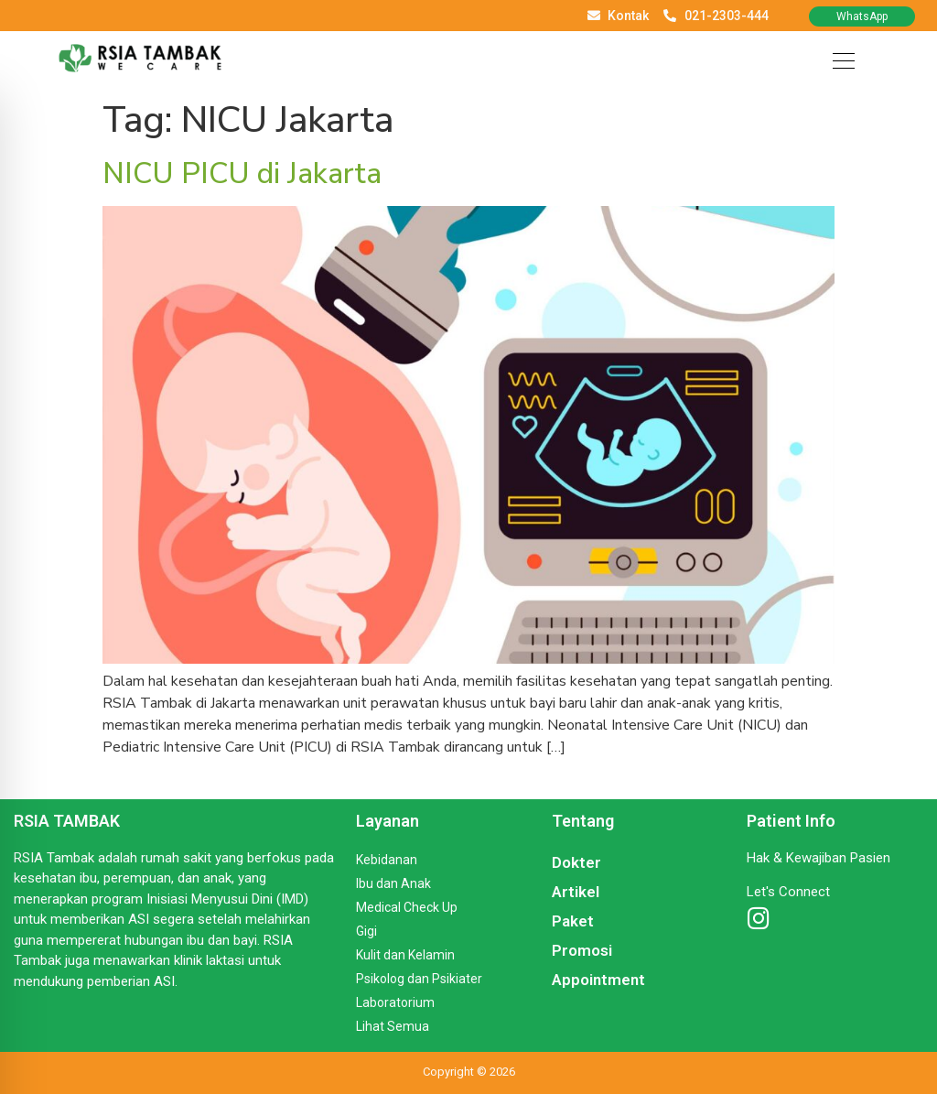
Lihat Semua (392, 1026)
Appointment (598, 979)
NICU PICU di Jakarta (242, 173)
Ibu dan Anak (393, 883)
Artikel (575, 892)
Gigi (366, 931)
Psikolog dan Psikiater (419, 978)
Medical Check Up (407, 907)
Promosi (582, 950)
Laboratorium (395, 1002)
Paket (573, 921)
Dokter (576, 862)
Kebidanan (386, 859)
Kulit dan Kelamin (405, 955)
